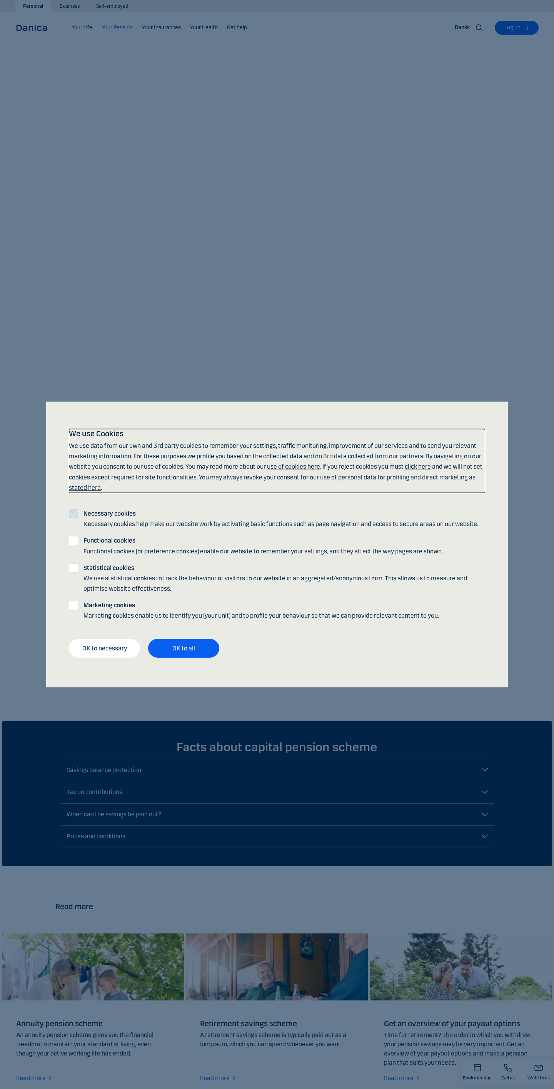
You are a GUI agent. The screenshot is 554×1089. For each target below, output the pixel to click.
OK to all (183, 648)
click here (418, 466)
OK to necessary (104, 648)
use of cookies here (293, 466)
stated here (85, 487)
